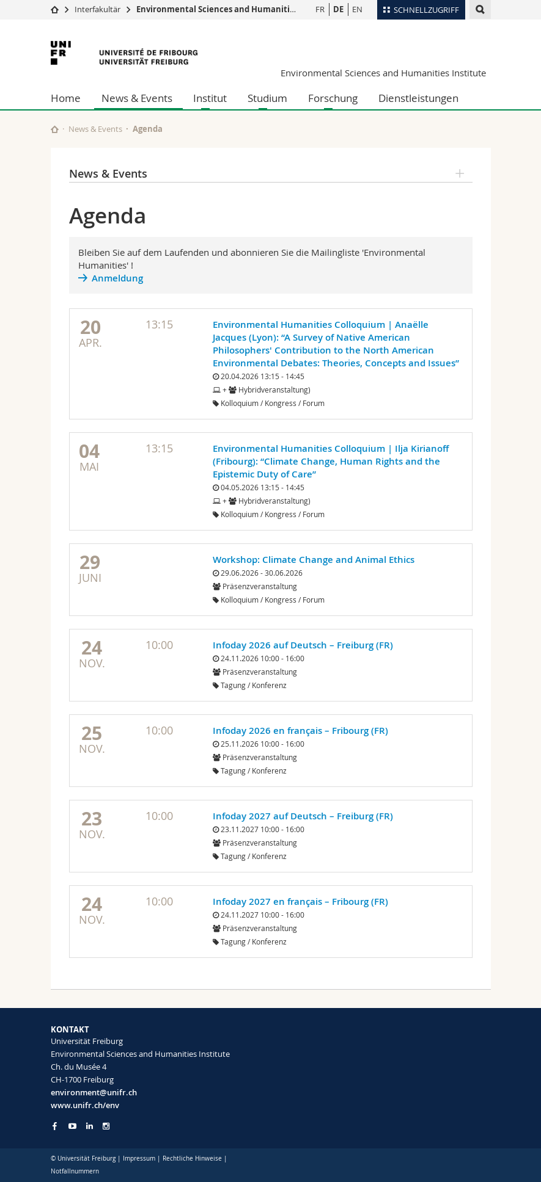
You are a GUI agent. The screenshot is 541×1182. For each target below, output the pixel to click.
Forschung (333, 98)
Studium (267, 98)
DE (338, 9)
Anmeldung (117, 278)
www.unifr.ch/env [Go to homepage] (85, 1105)
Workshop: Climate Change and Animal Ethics (313, 559)
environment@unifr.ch (94, 1092)
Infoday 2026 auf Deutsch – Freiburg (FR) (303, 645)
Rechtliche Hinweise (192, 1158)
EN (357, 9)
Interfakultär (97, 9)
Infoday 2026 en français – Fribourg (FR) (300, 730)
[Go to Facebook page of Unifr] (55, 1125)
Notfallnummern (75, 1171)
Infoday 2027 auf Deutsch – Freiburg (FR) (303, 816)
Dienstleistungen (418, 98)
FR (320, 9)
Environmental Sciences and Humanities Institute (236, 9)
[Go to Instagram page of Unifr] (106, 1126)
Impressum (139, 1158)
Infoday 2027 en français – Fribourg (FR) (300, 901)
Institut (210, 98)
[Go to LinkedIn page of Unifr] (89, 1126)
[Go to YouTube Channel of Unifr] (72, 1126)
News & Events (136, 98)
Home (66, 98)
